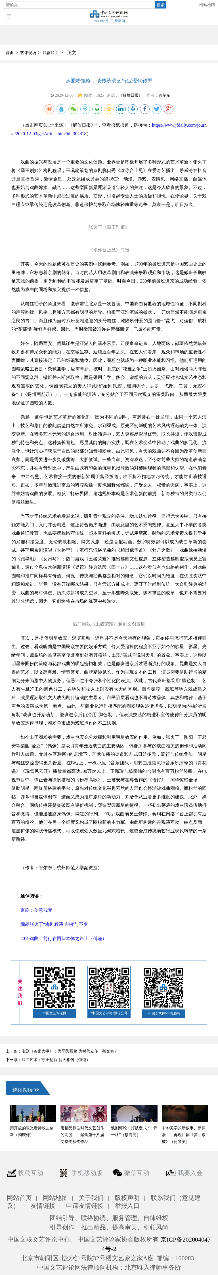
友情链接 (42, 1205)
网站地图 (207, 5)
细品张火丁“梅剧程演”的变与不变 (49, 924)
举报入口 (127, 1205)
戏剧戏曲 (50, 53)
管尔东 (164, 95)
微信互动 (136, 1172)
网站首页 (19, 1197)
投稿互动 (30, 1172)
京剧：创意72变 (31, 910)
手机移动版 (86, 1172)
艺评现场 (28, 53)
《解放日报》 (130, 95)
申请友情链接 (85, 1205)
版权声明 (127, 1197)
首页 (10, 53)
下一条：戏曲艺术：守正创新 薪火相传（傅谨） (48, 1060)
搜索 (161, 5)
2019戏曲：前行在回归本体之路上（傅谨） (59, 938)
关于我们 (91, 1197)
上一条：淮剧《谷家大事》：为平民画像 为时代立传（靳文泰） (62, 1051)
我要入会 (190, 1172)
